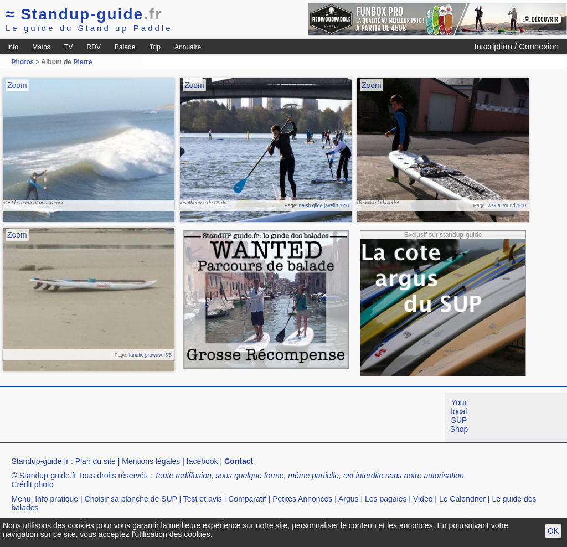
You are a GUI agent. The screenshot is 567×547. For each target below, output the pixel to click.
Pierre (82, 62)
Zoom (17, 85)
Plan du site (95, 461)
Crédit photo (32, 484)
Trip (155, 47)
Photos (22, 62)
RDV (94, 47)
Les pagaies (386, 498)
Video (423, 498)
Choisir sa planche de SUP (131, 498)
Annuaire (187, 47)
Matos (41, 47)
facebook (202, 461)
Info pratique (56, 498)
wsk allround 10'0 (507, 205)
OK (553, 531)
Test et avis (202, 498)
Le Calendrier (462, 498)
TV (68, 47)
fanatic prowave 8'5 (150, 355)
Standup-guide (84, 14)
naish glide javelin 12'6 (324, 205)
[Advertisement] (201, 417)
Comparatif (247, 498)
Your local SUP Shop (459, 416)
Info (12, 47)
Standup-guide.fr (40, 461)
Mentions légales (151, 461)
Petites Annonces (302, 498)
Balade (125, 47)
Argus (348, 498)
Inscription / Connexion (516, 46)
